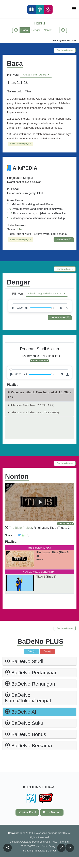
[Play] (12, 308)
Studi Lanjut (64, 240)
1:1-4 (20, 229)
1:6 (9, 208)
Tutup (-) (47, 651)
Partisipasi (39, 850)
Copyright (14, 833)
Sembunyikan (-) (65, 50)
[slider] (39, 303)
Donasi (52, 850)
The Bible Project (20, 527)
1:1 (9, 204)
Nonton (48, 30)
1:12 (9, 218)
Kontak (27, 850)
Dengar (35, 30)
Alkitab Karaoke (60, 318)
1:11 (9, 213)
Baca (24, 30)
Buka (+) (32, 651)
